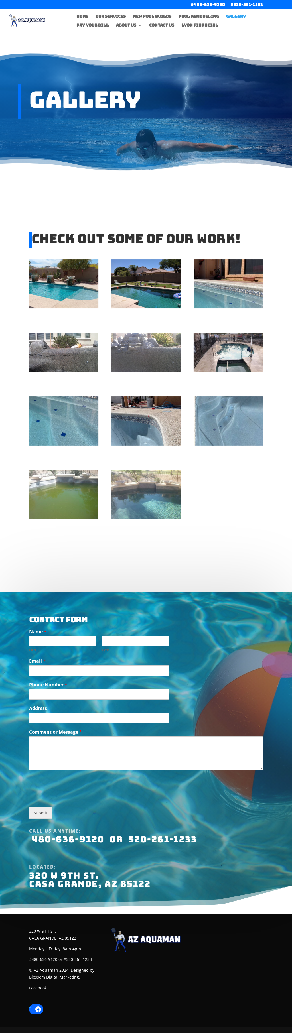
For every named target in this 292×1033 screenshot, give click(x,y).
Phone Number (48, 715)
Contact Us (161, 25)
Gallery (236, 16)
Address (38, 738)
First (32, 680)
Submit (40, 842)
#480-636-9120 (208, 5)
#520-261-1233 (246, 5)
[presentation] (72, 827)
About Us (126, 25)
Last (105, 680)
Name (37, 662)
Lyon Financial (199, 25)
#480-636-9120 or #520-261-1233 (60, 959)
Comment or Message (55, 762)
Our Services (111, 16)
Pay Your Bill (92, 25)
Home (82, 16)
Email (37, 691)
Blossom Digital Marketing (54, 977)
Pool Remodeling (199, 16)
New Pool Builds (152, 16)
